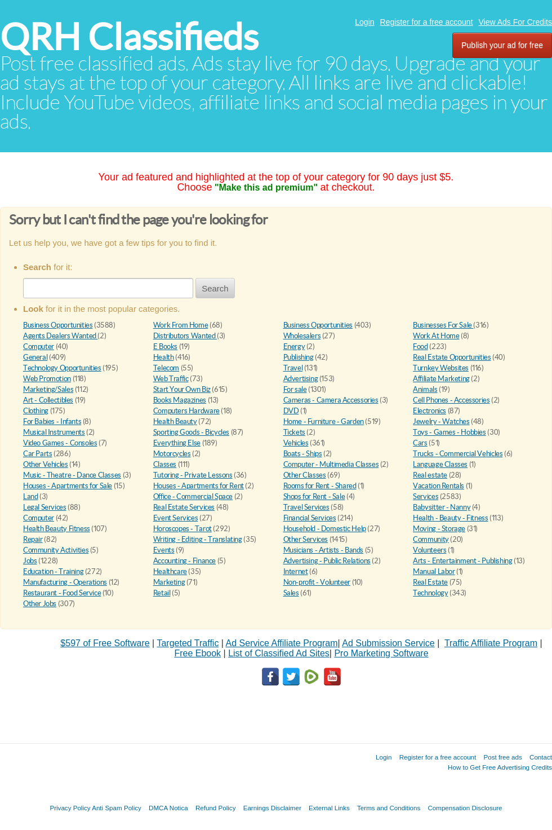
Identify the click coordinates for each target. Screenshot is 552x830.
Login (364, 22)
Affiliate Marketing (441, 378)
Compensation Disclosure (465, 807)
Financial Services (309, 518)
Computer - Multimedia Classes (331, 464)
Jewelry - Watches (441, 421)
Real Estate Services (184, 507)
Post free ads (502, 757)
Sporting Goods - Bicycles (191, 432)
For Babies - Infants (52, 421)
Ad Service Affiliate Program (282, 643)
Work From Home (180, 325)
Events (164, 550)
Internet (295, 571)
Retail (162, 593)
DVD (291, 411)
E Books (165, 346)
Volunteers (429, 550)
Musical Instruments (54, 432)
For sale (295, 389)
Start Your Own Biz (182, 389)
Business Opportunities (57, 325)
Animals (425, 389)
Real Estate (430, 582)
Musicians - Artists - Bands (323, 550)
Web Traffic (171, 378)
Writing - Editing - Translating (197, 539)
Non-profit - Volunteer (316, 582)
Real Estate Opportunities (452, 357)
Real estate (430, 475)
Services (425, 496)
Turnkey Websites (441, 368)
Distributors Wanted (185, 336)
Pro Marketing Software (381, 653)
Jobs (30, 561)
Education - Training (53, 571)
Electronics (429, 411)
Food (420, 346)
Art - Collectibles (48, 400)
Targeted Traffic (188, 643)
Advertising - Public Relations (327, 561)
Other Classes (304, 475)
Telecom (166, 368)
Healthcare (170, 571)
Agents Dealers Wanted (60, 336)
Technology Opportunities (62, 368)
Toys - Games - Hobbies (449, 432)
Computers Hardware (186, 411)
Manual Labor (434, 571)
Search (215, 288)
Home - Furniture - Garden (323, 421)
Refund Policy (215, 807)
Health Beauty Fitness (56, 528)
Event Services (175, 518)
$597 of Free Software (104, 643)
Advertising (300, 378)
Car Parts (37, 453)
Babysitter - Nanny (441, 507)
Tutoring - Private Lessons (193, 475)
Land (30, 496)
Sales (291, 593)
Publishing (298, 357)
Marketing (169, 582)
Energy (294, 346)
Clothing (35, 411)
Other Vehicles (45, 464)
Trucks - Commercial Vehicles (457, 453)
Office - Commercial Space (193, 496)
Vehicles (296, 443)
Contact (540, 757)
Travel (293, 368)
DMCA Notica (168, 807)
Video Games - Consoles (60, 443)
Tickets (294, 432)
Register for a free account (426, 22)
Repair (33, 539)
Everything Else (177, 443)
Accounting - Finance (184, 561)
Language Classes (440, 464)
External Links (329, 807)
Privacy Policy (70, 807)
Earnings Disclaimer (272, 807)
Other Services (305, 539)
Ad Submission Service (388, 643)
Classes (164, 464)
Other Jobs (39, 603)
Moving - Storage (439, 528)
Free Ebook (197, 653)
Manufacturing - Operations (65, 582)
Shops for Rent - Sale (314, 496)
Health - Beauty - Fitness (450, 518)
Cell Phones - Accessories (451, 400)
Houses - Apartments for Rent (198, 486)
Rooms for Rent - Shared (320, 486)
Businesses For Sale (443, 325)
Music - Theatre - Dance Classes (72, 475)
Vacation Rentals (438, 486)
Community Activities (55, 550)
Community (431, 539)
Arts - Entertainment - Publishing (462, 561)
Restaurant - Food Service (62, 593)
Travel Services (306, 507)
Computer (38, 346)
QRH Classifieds (129, 37)
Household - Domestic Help (324, 528)
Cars (420, 443)
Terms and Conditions (388, 807)
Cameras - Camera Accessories (331, 400)
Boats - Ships (302, 453)
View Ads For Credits (515, 22)
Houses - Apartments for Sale (67, 486)
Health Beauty (175, 421)
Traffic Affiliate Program (490, 643)
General (35, 357)
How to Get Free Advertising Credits (500, 767)
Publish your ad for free (502, 45)
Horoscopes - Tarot (182, 528)
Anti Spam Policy (116, 807)
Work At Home (436, 336)
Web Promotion (47, 378)
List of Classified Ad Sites (279, 653)
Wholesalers (302, 336)
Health (163, 357)
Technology (430, 593)
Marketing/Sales (48, 389)
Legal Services (44, 507)
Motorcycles (172, 453)
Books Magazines (179, 400)
